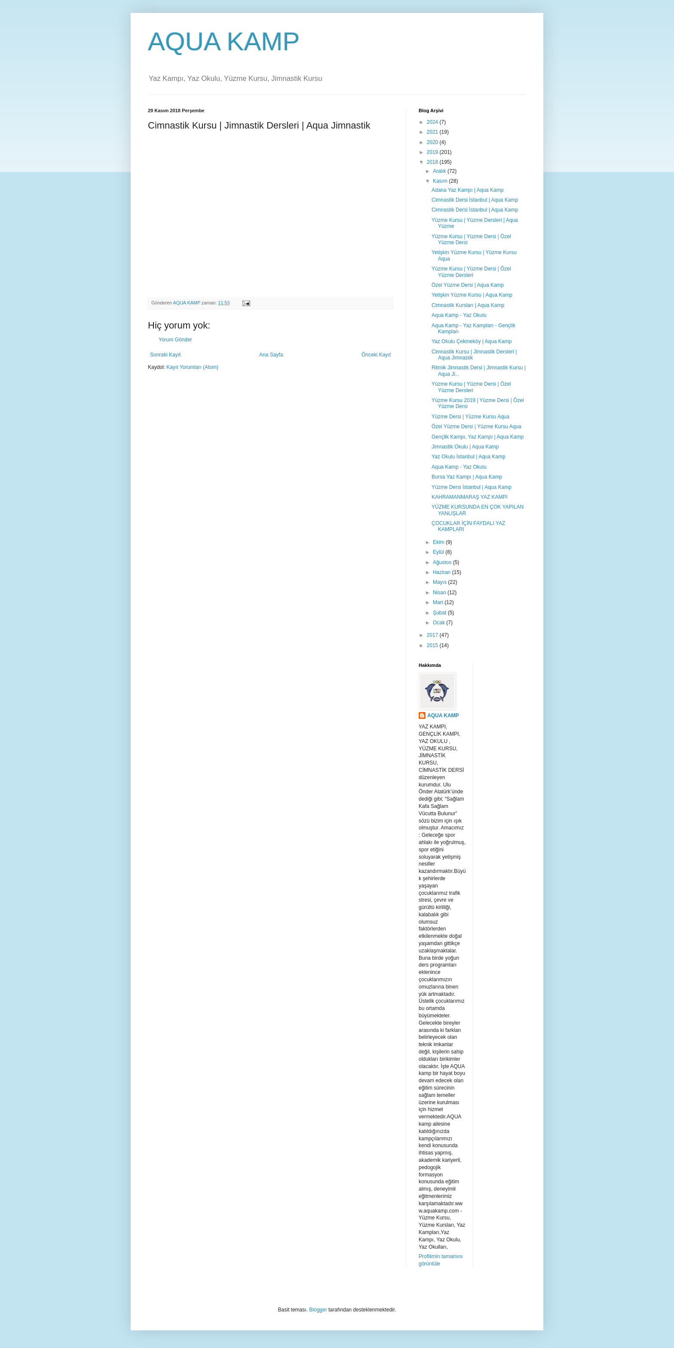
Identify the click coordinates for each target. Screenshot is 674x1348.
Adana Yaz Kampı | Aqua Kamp (467, 190)
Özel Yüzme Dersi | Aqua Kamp (468, 285)
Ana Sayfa (271, 355)
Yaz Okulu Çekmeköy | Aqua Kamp (472, 341)
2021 (433, 132)
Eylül (439, 552)
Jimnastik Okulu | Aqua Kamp (465, 447)
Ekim (439, 542)
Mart (438, 602)
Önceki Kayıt (376, 355)
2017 (433, 635)
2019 (433, 152)
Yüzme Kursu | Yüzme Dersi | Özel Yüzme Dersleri (471, 272)
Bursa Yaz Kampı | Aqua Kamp (467, 477)
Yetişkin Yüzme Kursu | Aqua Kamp (472, 295)
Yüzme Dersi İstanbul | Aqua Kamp (472, 487)
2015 (433, 645)
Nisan (440, 593)
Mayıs (440, 582)
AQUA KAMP (224, 41)
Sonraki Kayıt (165, 355)
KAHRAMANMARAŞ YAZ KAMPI (470, 497)
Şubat (440, 613)
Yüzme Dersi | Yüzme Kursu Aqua (470, 417)
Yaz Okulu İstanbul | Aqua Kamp (469, 457)
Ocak (439, 623)
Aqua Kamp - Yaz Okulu (459, 315)
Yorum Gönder (175, 340)
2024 (433, 122)
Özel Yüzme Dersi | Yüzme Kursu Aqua (476, 427)
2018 (433, 162)
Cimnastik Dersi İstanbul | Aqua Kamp (475, 200)
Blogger (318, 1310)
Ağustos (443, 562)
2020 (433, 142)
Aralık (440, 171)
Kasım (441, 181)
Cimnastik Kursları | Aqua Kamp (468, 305)
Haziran (442, 572)
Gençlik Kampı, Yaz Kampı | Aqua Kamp (478, 437)
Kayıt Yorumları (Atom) (192, 367)
